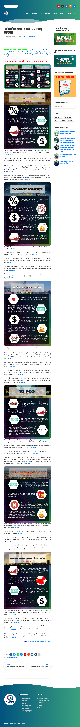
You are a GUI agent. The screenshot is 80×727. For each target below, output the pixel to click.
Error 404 (69, 13)
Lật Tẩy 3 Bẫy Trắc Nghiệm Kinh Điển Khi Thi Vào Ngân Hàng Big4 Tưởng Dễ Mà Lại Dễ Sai (67, 140)
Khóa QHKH (24, 701)
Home (27, 13)
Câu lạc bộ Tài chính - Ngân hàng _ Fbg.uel (40, 641)
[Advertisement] (32, 42)
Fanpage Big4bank (43, 698)
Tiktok (40, 708)
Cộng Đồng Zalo (25, 708)
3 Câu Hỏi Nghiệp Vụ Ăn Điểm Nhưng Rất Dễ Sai (67, 162)
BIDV (41, 13)
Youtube (41, 705)
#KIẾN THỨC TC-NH (13, 657)
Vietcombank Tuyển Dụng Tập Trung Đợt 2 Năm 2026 (67, 132)
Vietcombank (34, 13)
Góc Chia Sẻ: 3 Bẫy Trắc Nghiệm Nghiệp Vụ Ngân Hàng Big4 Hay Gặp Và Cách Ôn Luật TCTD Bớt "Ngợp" (68, 148)
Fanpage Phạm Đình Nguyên (44, 701)
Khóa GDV (24, 703)
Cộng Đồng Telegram (27, 711)
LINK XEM (11, 154)
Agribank (55, 13)
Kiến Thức (62, 13)
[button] (10, 654)
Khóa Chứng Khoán (26, 706)
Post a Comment (32, 36)
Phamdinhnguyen (26, 698)
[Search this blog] (65, 106)
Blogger (23, 723)
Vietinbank (47, 13)
